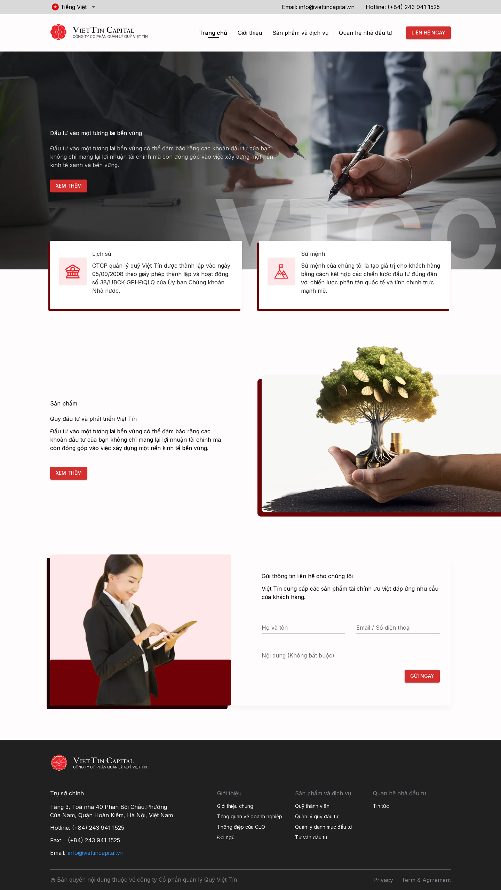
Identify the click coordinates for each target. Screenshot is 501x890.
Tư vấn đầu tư (311, 837)
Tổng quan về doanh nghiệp (249, 816)
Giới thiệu (250, 32)
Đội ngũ (225, 837)
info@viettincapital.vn (327, 6)
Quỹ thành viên (312, 806)
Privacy (383, 879)
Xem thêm (68, 186)
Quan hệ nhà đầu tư (365, 32)
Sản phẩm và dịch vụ (300, 32)
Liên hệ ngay (428, 32)
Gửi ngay (422, 676)
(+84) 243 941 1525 (414, 6)
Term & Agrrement (426, 879)
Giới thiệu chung (235, 806)
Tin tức (381, 806)
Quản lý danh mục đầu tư (323, 827)
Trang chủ (213, 32)
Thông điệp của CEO (241, 827)
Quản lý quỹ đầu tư (317, 816)
